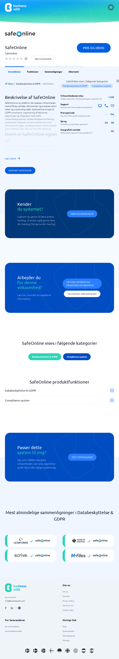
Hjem (10, 83)
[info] (26, 58)
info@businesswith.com (15, 601)
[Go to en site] (75, 651)
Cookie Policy (68, 610)
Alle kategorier (69, 635)
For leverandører (12, 626)
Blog (64, 626)
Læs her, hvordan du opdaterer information (80, 284)
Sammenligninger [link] (53, 71)
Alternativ (73, 71)
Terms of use (68, 605)
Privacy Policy (68, 601)
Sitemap (66, 640)
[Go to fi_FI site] (51, 651)
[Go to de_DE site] (59, 651)
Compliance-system (101, 85)
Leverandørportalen (13, 631)
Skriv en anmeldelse (43, 59)
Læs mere (12, 158)
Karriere (66, 596)
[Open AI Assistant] (19, 608)
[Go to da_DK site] (35, 651)
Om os (65, 591)
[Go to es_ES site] (92, 651)
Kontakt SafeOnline (20, 170)
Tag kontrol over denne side (82, 294)
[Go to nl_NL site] (84, 651)
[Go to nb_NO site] (43, 651)
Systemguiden (69, 631)
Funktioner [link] (32, 71)
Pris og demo (93, 48)
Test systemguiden (82, 457)
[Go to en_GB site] (67, 651)
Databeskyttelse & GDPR (28, 83)
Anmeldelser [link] (14, 71)
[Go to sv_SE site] (27, 651)
